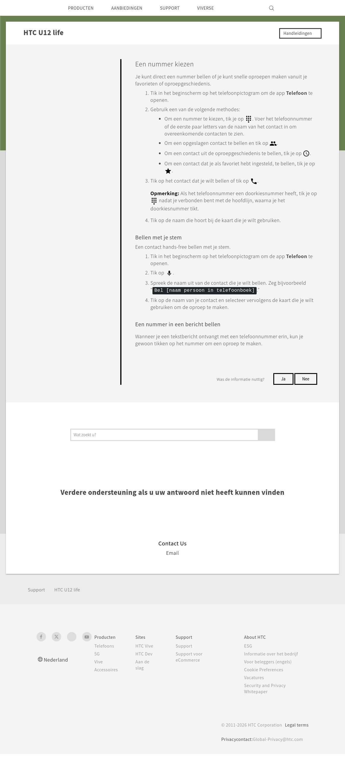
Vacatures (256, 680)
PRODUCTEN (83, 8)
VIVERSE (220, 8)
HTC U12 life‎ (70, 592)
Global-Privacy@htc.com (276, 742)
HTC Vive (147, 648)
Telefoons (105, 648)
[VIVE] (301, 8)
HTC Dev (147, 656)
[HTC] (44, 7)
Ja (282, 381)
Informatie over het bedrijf (274, 656)
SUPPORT (181, 8)
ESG (250, 648)
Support (37, 592)
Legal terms (295, 727)
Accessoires (107, 672)
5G (97, 656)
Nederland (57, 662)
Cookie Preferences (267, 672)
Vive (99, 664)
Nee (305, 381)
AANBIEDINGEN (133, 8)
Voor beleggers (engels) (272, 664)
